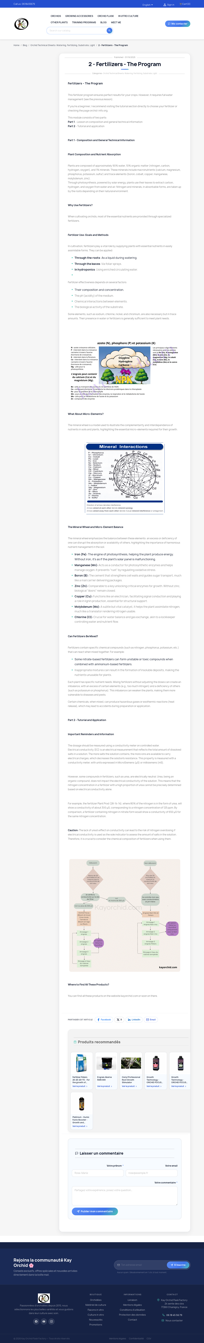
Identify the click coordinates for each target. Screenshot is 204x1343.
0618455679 (28, 3)
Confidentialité (136, 1338)
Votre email (171, 1165)
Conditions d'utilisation (132, 1309)
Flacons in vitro (96, 1309)
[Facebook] (36, 1321)
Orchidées (96, 1299)
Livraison (132, 1299)
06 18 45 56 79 (174, 1315)
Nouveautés (95, 1319)
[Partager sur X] (119, 1020)
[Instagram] (51, 1321)
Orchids (56, 16)
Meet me (116, 22)
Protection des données (132, 1314)
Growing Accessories (79, 16)
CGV (149, 1338)
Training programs (84, 22)
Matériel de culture (95, 1304)
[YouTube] (44, 1321)
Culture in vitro (96, 1314)
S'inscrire (178, 1264)
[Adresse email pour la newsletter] (143, 1265)
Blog (103, 22)
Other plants (59, 22)
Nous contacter (174, 1320)
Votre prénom (115, 1165)
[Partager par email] (151, 1020)
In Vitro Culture (128, 16)
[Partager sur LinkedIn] (134, 1020)
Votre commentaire (166, 1182)
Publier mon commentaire (95, 1211)
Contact (132, 1319)
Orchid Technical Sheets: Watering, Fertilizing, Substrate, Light (130, 73)
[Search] (77, 30)
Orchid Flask (106, 16)
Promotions (95, 1324)
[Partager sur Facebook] (104, 1020)
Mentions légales (132, 1304)
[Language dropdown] (148, 5)
